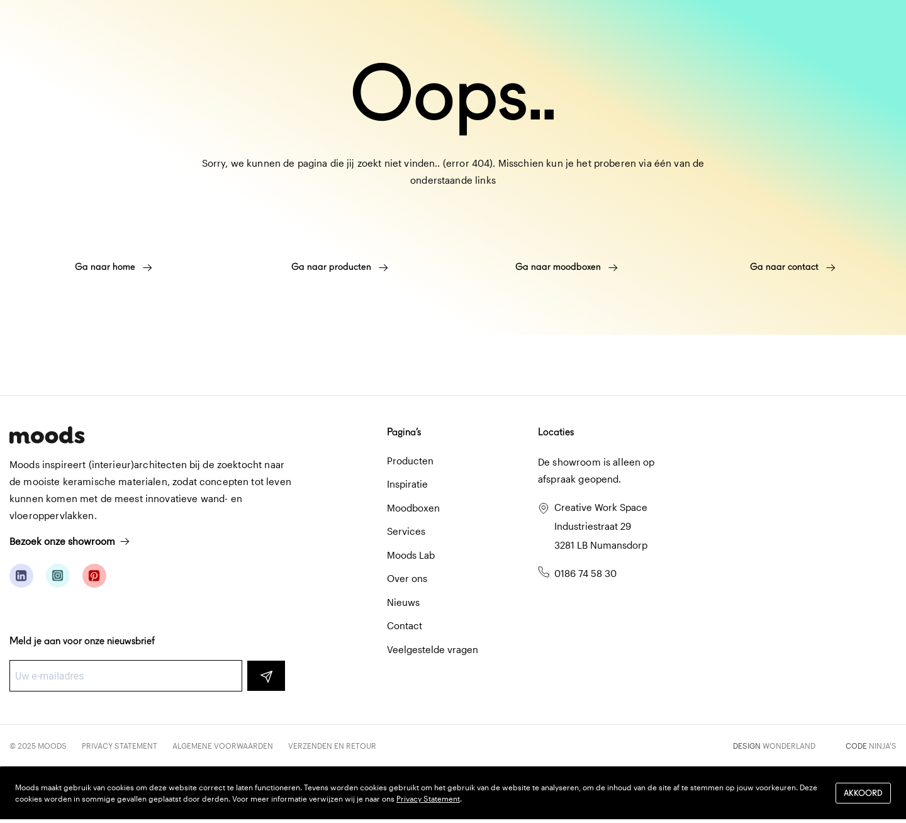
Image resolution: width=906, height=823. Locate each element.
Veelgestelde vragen (432, 649)
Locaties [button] (556, 432)
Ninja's (883, 745)
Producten (410, 460)
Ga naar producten (339, 266)
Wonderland (789, 745)
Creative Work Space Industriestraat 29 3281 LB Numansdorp (600, 526)
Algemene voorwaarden (222, 745)
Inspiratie (407, 484)
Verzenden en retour (332, 745)
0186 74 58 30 (585, 573)
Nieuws (403, 602)
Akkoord (863, 793)
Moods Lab (411, 555)
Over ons (407, 578)
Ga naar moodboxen (566, 266)
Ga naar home (113, 266)
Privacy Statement (119, 745)
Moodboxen (413, 507)
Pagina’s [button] (404, 432)
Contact (404, 625)
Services (406, 531)
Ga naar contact (793, 266)
